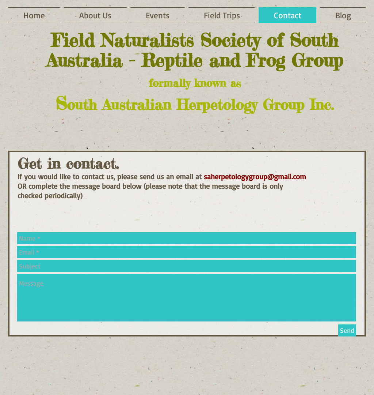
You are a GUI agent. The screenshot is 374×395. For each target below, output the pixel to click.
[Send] (347, 330)
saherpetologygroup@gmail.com (255, 176)
